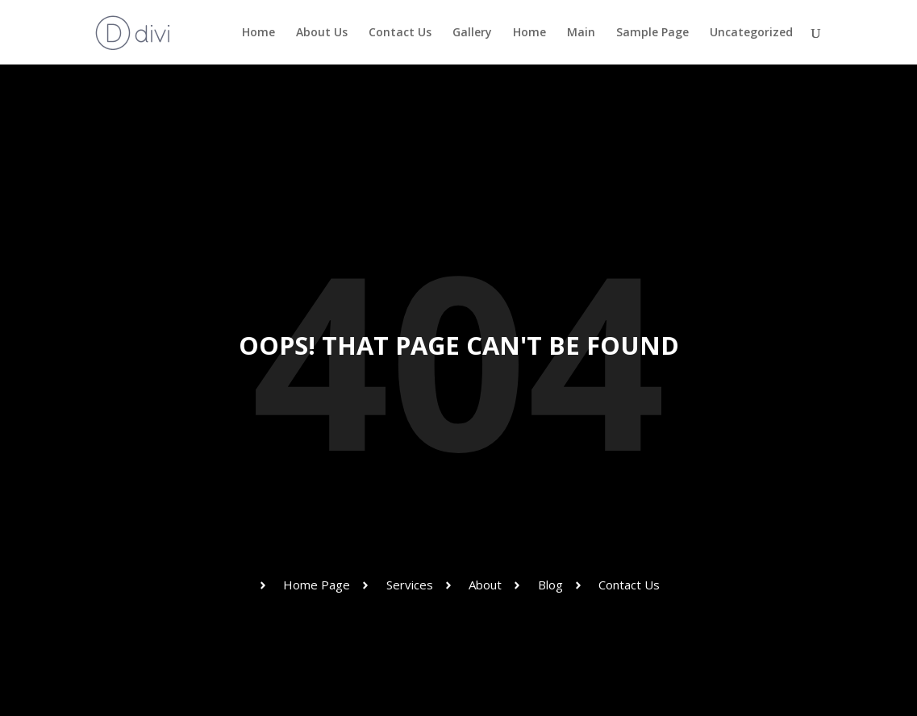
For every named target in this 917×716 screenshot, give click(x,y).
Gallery (472, 33)
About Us (322, 33)
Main (581, 33)
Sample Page (652, 33)
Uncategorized (751, 33)
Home (258, 33)
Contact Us (400, 33)
